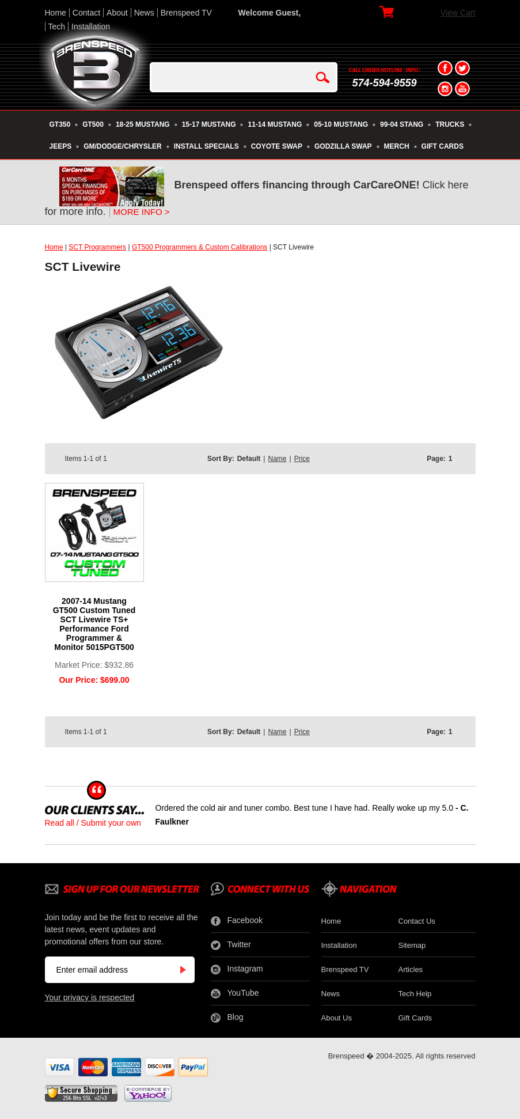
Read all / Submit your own (93, 822)
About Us (336, 1018)
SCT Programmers (97, 247)
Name (277, 459)
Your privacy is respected (90, 997)
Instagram (237, 969)
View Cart (458, 13)
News (144, 12)
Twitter (231, 945)
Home (55, 12)
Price (302, 459)
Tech (57, 26)
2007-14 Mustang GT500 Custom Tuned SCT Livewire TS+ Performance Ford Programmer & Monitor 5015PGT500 (94, 624)
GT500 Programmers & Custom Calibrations (199, 247)
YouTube (235, 993)
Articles (410, 969)
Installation (90, 26)
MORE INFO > (141, 212)
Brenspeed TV (186, 12)
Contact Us (416, 921)
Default (249, 459)
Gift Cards (415, 1018)
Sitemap (412, 945)
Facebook (237, 921)
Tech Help (415, 993)
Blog (227, 1017)
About (117, 12)
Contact (86, 12)
